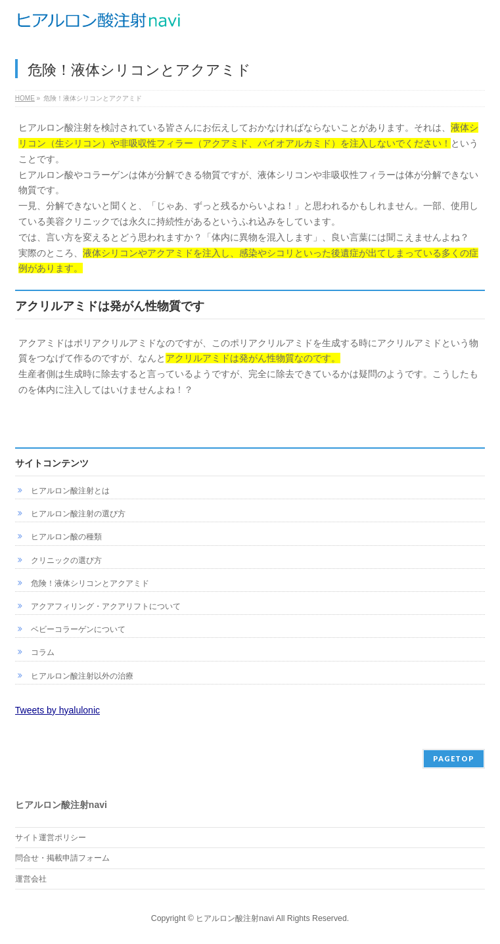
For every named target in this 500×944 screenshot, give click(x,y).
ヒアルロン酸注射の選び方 (78, 513)
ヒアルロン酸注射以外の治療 (82, 676)
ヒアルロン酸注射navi (235, 918)
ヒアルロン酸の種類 (66, 536)
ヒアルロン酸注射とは (70, 490)
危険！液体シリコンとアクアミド (90, 583)
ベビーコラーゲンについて (78, 629)
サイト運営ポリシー (50, 837)
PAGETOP (453, 758)
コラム (43, 652)
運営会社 (31, 879)
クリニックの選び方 (66, 560)
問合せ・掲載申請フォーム (62, 858)
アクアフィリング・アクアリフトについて (106, 606)
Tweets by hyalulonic (57, 710)
